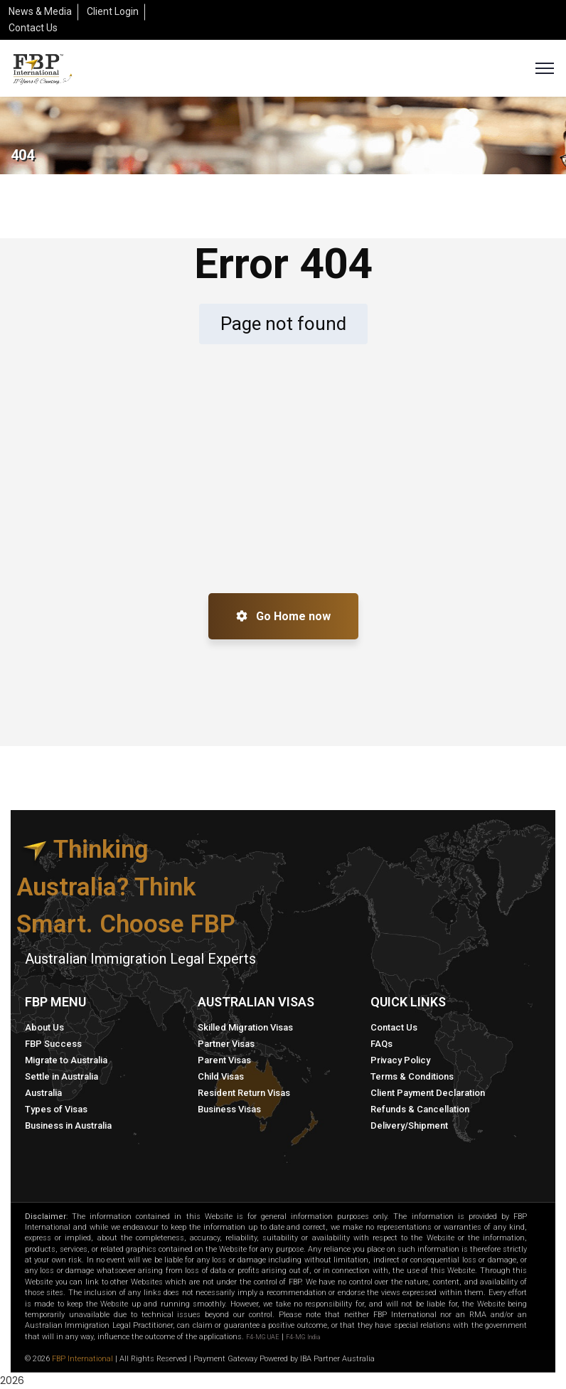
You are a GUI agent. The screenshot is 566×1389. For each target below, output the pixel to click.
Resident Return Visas (244, 1092)
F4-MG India (303, 1337)
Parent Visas (224, 1060)
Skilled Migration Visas (245, 1027)
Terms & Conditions (412, 1076)
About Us (44, 1027)
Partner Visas (226, 1043)
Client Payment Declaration (427, 1092)
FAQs (381, 1043)
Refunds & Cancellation (419, 1109)
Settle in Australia (61, 1076)
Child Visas (221, 1076)
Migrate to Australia (66, 1060)
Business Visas (229, 1109)
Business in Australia (68, 1125)
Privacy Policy (400, 1060)
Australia (43, 1092)
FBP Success (53, 1043)
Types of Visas (56, 1109)
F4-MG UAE (262, 1337)
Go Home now (283, 616)
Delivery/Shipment (409, 1125)
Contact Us (393, 1027)
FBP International (82, 1358)
